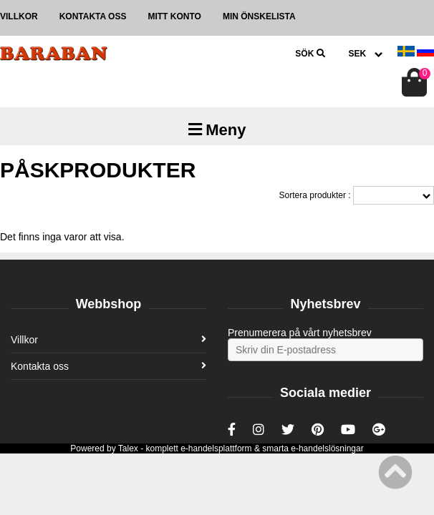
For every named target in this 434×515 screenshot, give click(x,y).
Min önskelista (259, 16)
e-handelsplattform (215, 448)
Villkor (19, 16)
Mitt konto (174, 16)
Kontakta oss (93, 16)
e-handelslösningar (327, 448)
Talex (128, 448)
